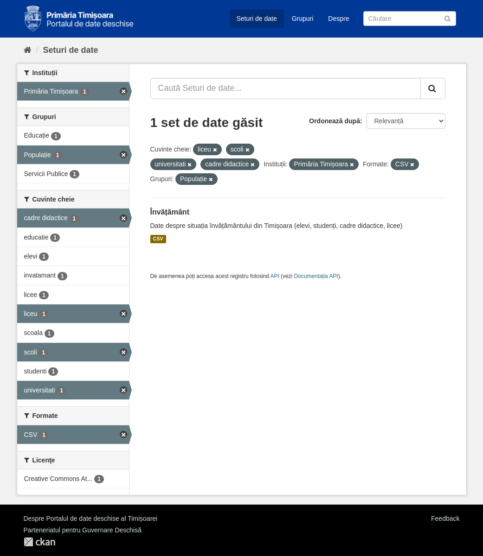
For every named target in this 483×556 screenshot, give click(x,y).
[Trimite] (447, 18)
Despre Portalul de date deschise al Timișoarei (91, 518)
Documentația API (316, 276)
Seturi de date (257, 18)
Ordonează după (334, 121)
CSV (158, 239)
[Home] (28, 50)
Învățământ (169, 212)
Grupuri (303, 18)
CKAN (39, 542)
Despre (338, 18)
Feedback (445, 518)
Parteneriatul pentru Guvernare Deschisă (83, 530)
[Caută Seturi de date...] (285, 88)
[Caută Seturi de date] (409, 18)
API (274, 276)
